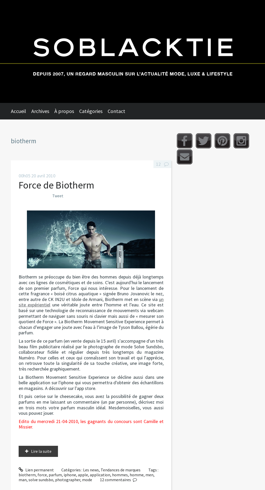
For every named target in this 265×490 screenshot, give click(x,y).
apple (83, 474)
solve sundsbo (40, 479)
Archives (40, 111)
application (100, 474)
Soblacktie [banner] (132, 51)
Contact (116, 111)
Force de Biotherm (56, 185)
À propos (64, 111)
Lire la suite (41, 451)
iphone (70, 474)
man (23, 479)
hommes (120, 474)
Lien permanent (36, 469)
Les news (91, 469)
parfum (55, 474)
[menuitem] (21, 111)
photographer (67, 479)
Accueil (18, 111)
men (149, 474)
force (42, 474)
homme (137, 474)
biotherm (27, 474)
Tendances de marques (121, 469)
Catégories (90, 111)
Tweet (57, 195)
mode (87, 479)
